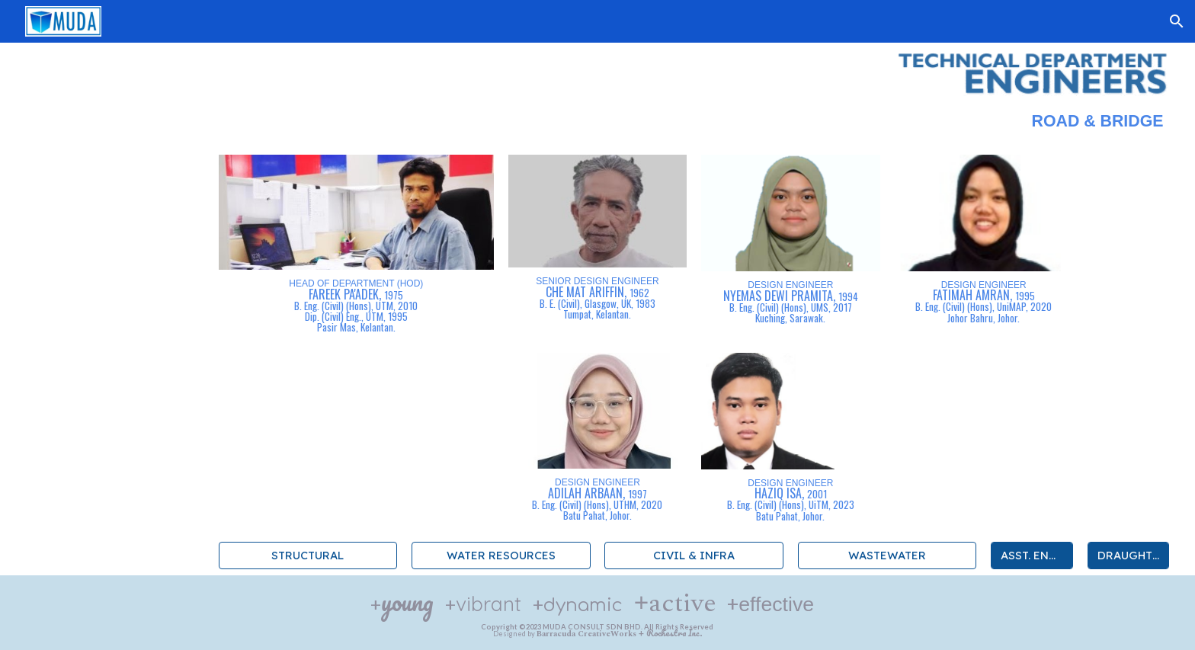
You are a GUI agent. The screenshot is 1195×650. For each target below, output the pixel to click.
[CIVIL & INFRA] (693, 554)
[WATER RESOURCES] (500, 554)
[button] (1176, 21)
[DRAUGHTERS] (1128, 554)
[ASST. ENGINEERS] (1032, 554)
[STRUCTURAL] (307, 554)
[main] (598, 126)
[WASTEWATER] (887, 554)
